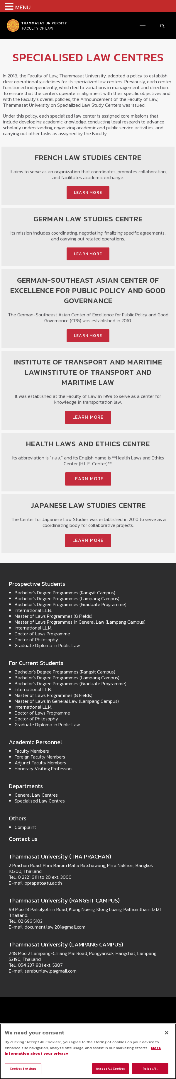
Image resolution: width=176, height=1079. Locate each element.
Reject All (150, 1068)
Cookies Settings (23, 1068)
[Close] (166, 1032)
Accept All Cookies (110, 1068)
